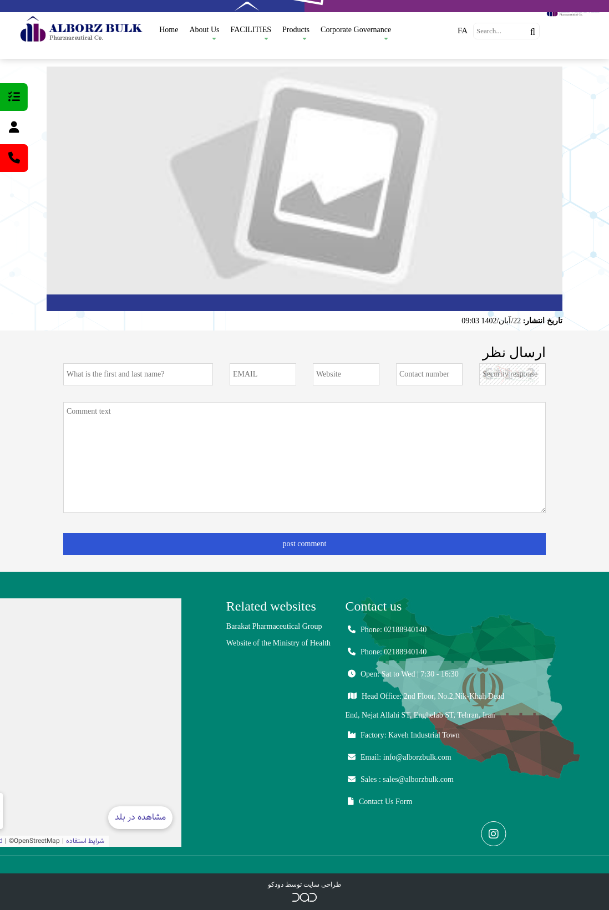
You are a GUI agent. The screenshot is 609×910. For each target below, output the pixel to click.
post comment (305, 544)
